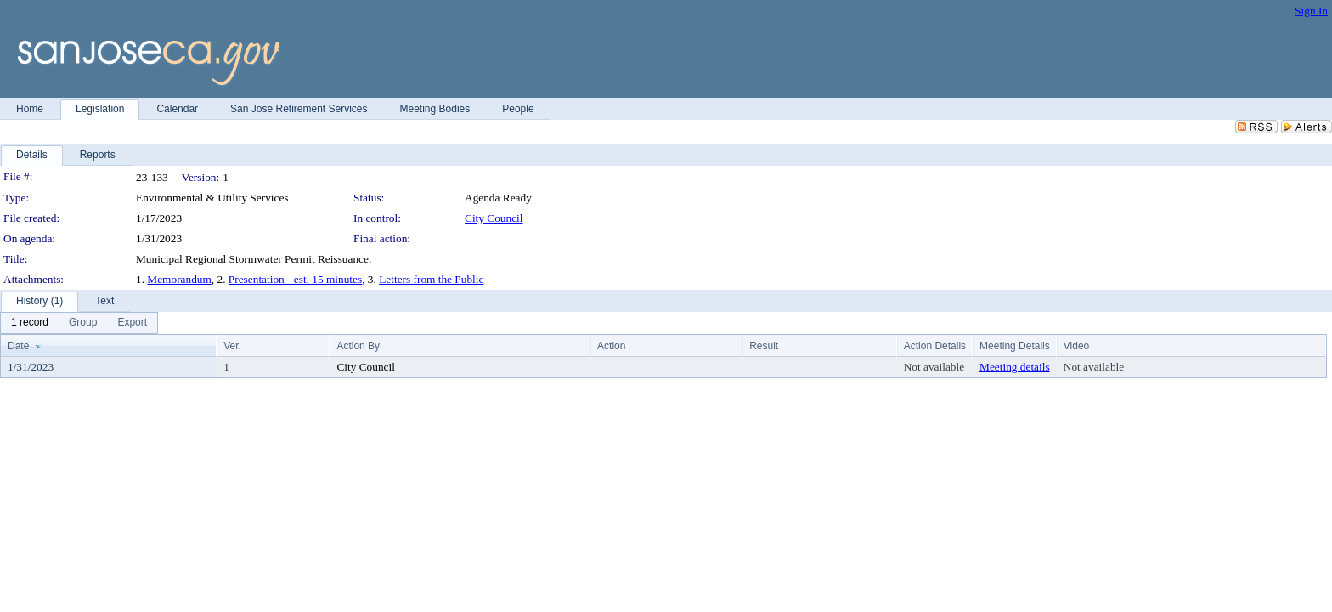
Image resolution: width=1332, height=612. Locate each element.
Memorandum (179, 279)
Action (611, 346)
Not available (934, 366)
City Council (494, 218)
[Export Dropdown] (132, 323)
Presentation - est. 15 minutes (295, 279)
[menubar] (79, 323)
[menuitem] (30, 323)
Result (763, 346)
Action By (358, 346)
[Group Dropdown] (83, 323)
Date (18, 346)
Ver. (232, 346)
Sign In (1311, 10)
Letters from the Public (431, 279)
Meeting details (1014, 366)
